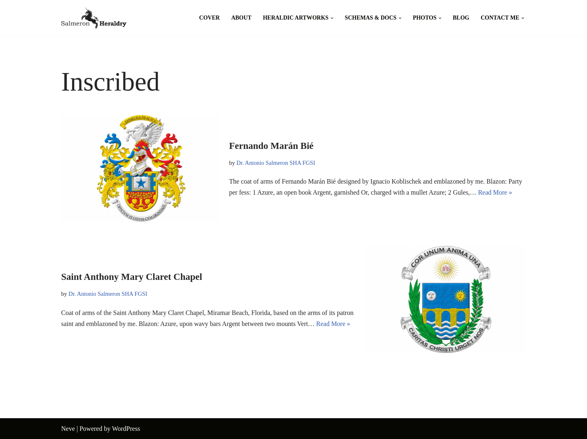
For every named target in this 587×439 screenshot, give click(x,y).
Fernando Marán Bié (271, 146)
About (241, 18)
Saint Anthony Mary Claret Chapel (131, 277)
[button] (332, 18)
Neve (68, 428)
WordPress (126, 428)
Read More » (495, 192)
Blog (461, 18)
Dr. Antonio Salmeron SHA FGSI (275, 163)
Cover (209, 18)
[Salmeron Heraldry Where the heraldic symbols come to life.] (93, 18)
